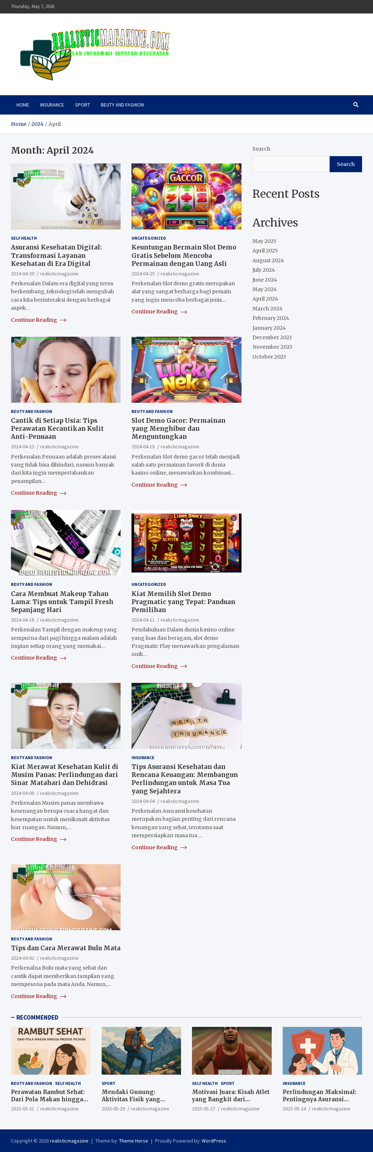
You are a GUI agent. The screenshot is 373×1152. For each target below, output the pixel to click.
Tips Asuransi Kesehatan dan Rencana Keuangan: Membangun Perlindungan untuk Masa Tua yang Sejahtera (184, 779)
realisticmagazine (59, 273)
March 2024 (267, 308)
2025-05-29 (113, 1108)
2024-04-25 (143, 273)
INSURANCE (52, 104)
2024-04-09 (22, 793)
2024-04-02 (22, 958)
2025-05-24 (294, 1108)
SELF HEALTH (24, 238)
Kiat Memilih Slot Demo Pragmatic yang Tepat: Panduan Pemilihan (183, 602)
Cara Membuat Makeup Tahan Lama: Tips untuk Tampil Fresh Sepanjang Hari (62, 602)
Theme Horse (133, 1140)
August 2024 (268, 260)
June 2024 (264, 280)
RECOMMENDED (37, 1017)
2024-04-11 (143, 619)
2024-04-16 (22, 619)
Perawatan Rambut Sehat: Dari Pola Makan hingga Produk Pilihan (48, 1099)
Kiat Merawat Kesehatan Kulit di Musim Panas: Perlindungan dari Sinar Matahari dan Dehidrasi (64, 775)
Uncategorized (148, 238)
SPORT (82, 104)
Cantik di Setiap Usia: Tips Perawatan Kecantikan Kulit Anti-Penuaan (57, 429)
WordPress (214, 1140)
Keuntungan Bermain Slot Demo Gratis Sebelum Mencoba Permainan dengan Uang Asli (183, 255)
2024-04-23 (22, 446)
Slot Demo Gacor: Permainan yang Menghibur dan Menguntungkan (178, 429)
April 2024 (265, 298)
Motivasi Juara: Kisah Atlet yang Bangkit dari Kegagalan (231, 1099)
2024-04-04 (143, 801)
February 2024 (270, 318)
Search (261, 149)
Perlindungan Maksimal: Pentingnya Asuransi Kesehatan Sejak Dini (319, 1099)
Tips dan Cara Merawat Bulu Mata (66, 948)
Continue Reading (38, 320)
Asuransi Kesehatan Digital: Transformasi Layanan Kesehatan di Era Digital (56, 255)
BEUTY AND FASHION (122, 104)
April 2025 (265, 250)
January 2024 (269, 328)
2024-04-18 (143, 446)
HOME (22, 104)
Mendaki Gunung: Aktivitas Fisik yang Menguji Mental (131, 1099)
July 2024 (263, 270)
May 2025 (264, 241)
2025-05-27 (203, 1108)
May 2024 (264, 289)
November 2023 (272, 347)
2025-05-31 (22, 1108)
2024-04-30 (22, 273)
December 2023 (272, 337)
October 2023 (269, 356)
